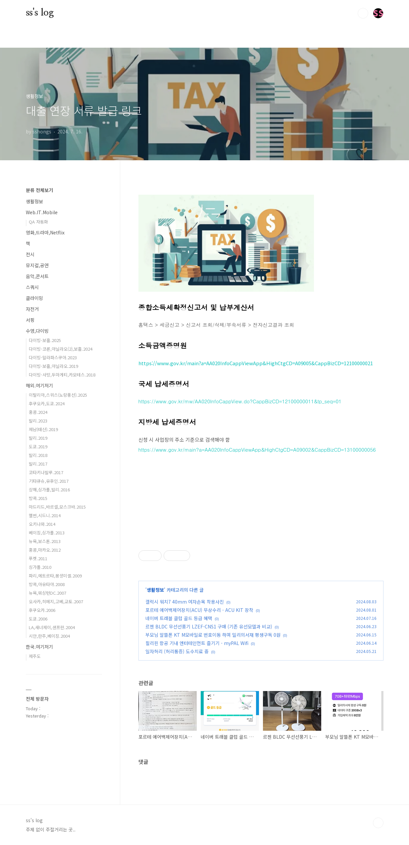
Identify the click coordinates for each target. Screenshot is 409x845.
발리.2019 (38, 438)
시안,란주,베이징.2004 (49, 636)
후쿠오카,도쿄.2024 (47, 403)
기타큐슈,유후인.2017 (49, 481)
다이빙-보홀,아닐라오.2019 (53, 366)
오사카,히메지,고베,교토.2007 (56, 601)
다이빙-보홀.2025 (45, 340)
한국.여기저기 (39, 646)
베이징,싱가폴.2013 (47, 532)
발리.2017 (38, 464)
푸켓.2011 (38, 558)
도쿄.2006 (38, 619)
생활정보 (155, 589)
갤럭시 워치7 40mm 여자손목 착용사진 (184, 601)
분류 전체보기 (39, 190)
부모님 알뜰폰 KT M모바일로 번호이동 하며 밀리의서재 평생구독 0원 (213, 634)
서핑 (30, 320)
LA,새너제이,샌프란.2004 (52, 627)
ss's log (40, 13)
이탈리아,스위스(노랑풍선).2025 (58, 395)
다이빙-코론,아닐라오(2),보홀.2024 (60, 349)
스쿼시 (32, 287)
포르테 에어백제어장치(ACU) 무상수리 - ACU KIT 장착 (199, 610)
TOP (378, 823)
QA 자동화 (38, 222)
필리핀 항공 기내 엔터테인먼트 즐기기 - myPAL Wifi (196, 643)
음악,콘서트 (37, 276)
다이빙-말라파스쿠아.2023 (53, 357)
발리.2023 (38, 421)
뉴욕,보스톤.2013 (45, 541)
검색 (363, 13)
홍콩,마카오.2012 (45, 550)
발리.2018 (38, 455)
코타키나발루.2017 (46, 472)
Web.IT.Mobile (42, 212)
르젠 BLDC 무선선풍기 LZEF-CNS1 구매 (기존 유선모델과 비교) (208, 626)
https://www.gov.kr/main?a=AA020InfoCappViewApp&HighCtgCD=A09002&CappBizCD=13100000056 (257, 449)
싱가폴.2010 (40, 567)
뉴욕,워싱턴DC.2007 (47, 593)
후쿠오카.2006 (42, 610)
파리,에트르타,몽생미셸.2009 (55, 575)
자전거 (32, 309)
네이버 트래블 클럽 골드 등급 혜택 (178, 618)
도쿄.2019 (38, 446)
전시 (30, 254)
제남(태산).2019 (43, 429)
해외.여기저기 (39, 385)
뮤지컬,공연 (37, 265)
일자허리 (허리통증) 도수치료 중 (177, 651)
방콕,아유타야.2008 (47, 584)
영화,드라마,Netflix (45, 232)
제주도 (35, 656)
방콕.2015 (38, 498)
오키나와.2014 (42, 524)
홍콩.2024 (38, 412)
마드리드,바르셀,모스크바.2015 (57, 507)
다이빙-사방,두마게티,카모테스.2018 (62, 375)
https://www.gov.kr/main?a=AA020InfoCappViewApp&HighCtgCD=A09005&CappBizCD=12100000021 (255, 363)
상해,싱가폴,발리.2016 (49, 489)
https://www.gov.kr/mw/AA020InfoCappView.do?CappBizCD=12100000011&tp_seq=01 (240, 401)
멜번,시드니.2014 (45, 515)
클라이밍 (34, 298)
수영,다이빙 (37, 330)
